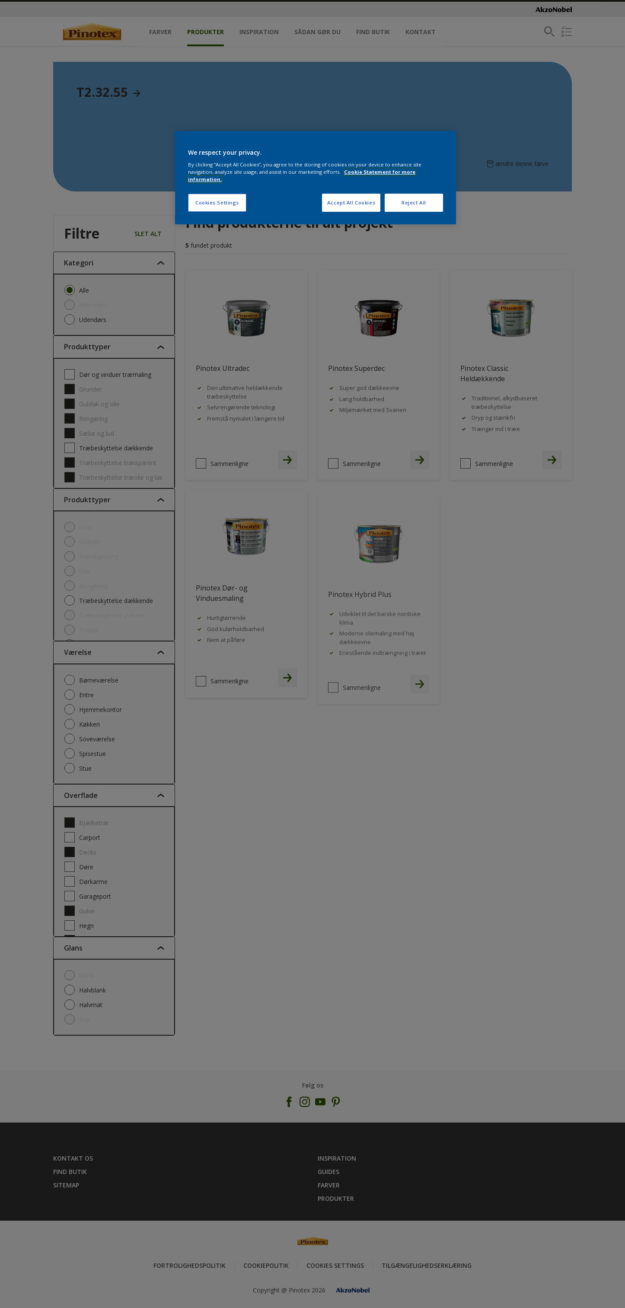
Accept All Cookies (351, 202)
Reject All (414, 202)
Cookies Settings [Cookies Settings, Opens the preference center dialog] (217, 202)
